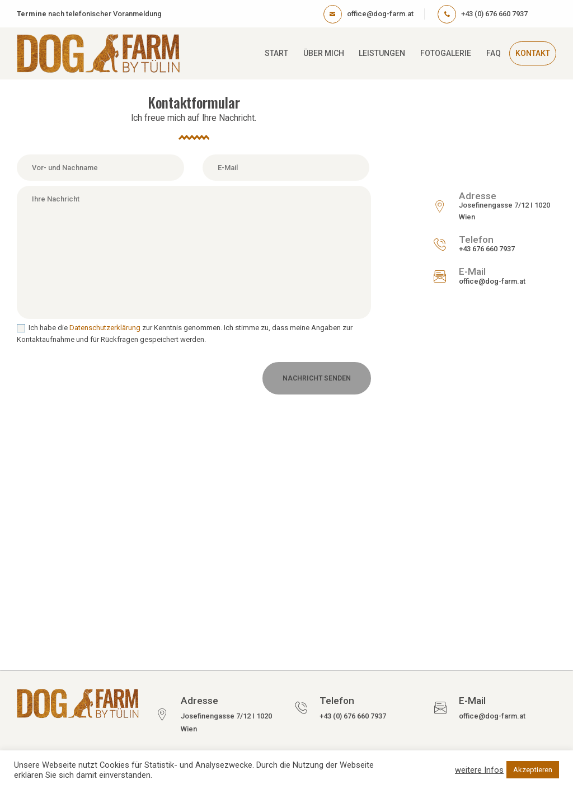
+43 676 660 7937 (487, 249)
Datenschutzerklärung (104, 327)
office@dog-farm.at (492, 281)
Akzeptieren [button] (532, 769)
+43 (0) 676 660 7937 (353, 716)
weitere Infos (479, 770)
